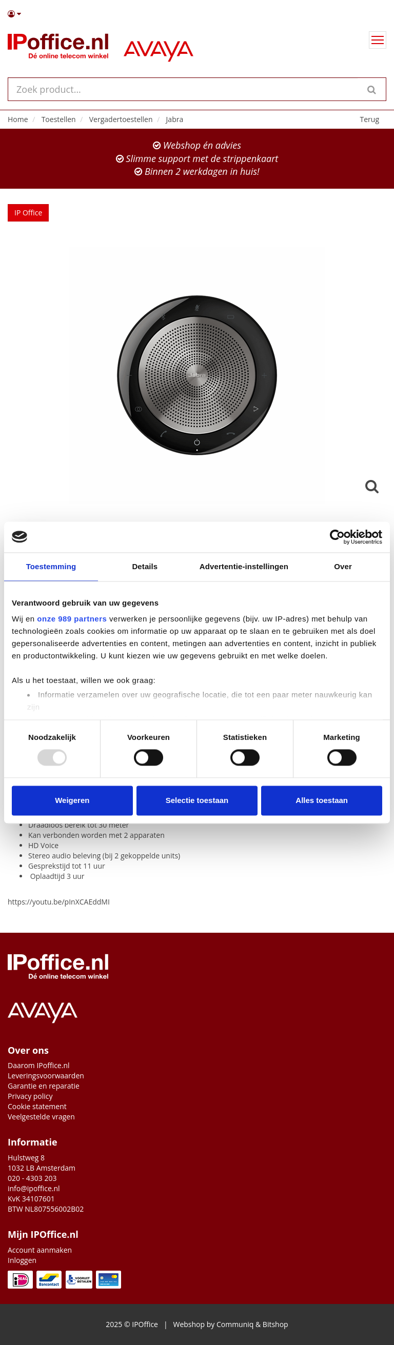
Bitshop (275, 1324)
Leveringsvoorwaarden (46, 1075)
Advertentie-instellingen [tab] (244, 566)
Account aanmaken (40, 1250)
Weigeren (72, 800)
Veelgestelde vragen (41, 1116)
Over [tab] (343, 566)
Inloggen (22, 1260)
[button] (197, 14)
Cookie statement (37, 1106)
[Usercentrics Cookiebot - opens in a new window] (337, 537)
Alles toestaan (322, 800)
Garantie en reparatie (44, 1086)
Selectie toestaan (197, 800)
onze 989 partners (72, 618)
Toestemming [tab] (51, 566)
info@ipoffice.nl (34, 1188)
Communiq (234, 1324)
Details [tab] (144, 566)
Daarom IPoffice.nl (39, 1065)
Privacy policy (30, 1096)
